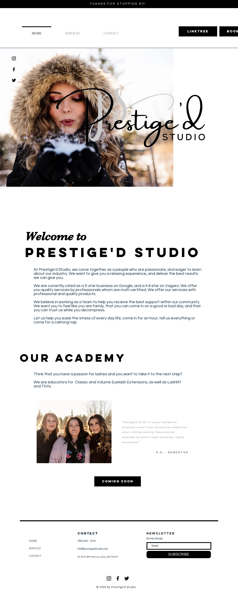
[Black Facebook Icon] (14, 69)
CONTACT (35, 555)
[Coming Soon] (117, 481)
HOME (33, 540)
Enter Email (154, 538)
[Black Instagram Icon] (14, 58)
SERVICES (35, 548)
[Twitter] (14, 80)
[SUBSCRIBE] (179, 554)
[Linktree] (198, 31)
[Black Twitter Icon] (127, 578)
